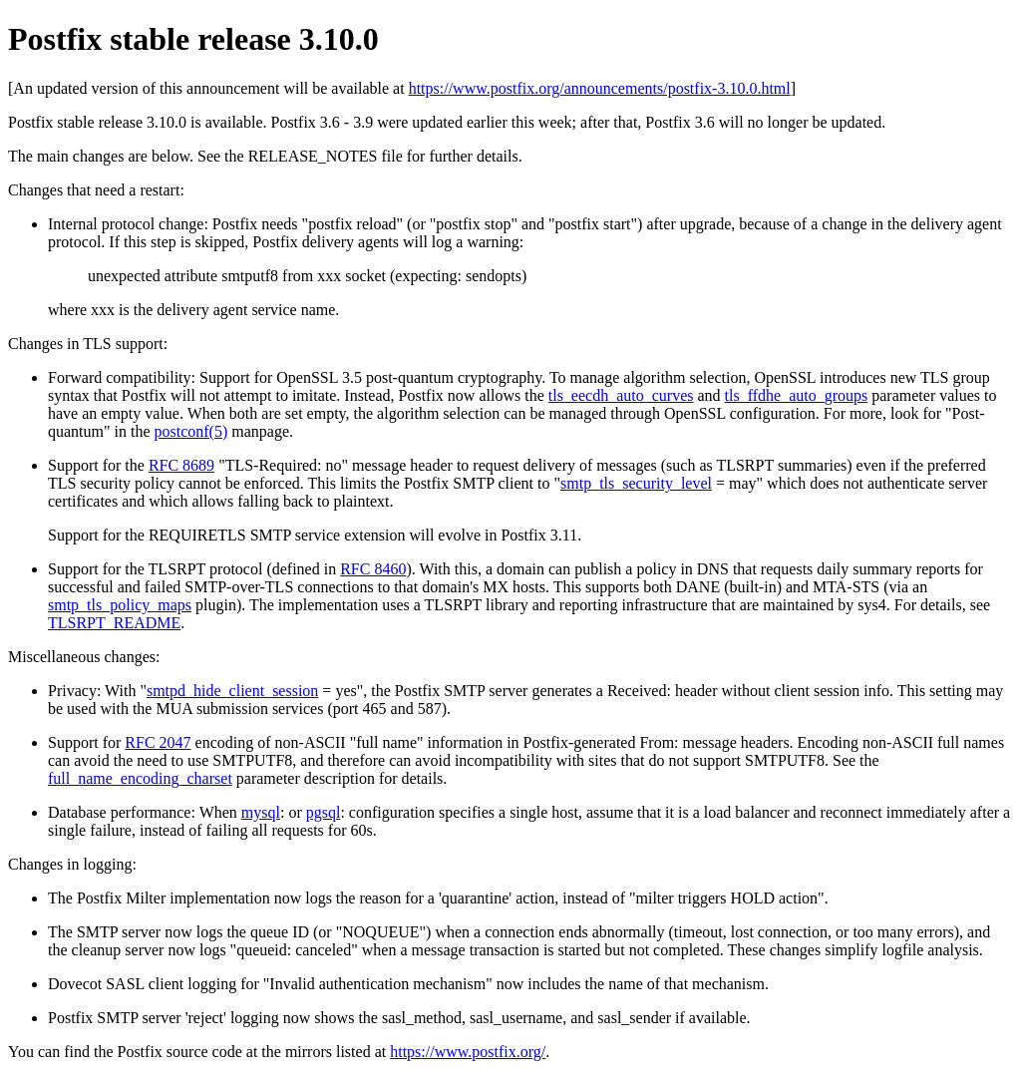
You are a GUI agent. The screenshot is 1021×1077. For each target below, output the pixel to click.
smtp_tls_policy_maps (119, 604)
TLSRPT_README (114, 622)
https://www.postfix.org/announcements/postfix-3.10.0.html (600, 88)
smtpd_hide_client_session (232, 690)
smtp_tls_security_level (636, 483)
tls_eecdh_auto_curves (621, 395)
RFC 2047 (157, 742)
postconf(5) (191, 431)
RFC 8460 (373, 568)
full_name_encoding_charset (140, 778)
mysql (260, 812)
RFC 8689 (181, 465)
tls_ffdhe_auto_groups (796, 395)
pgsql (323, 812)
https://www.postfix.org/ (467, 1051)
